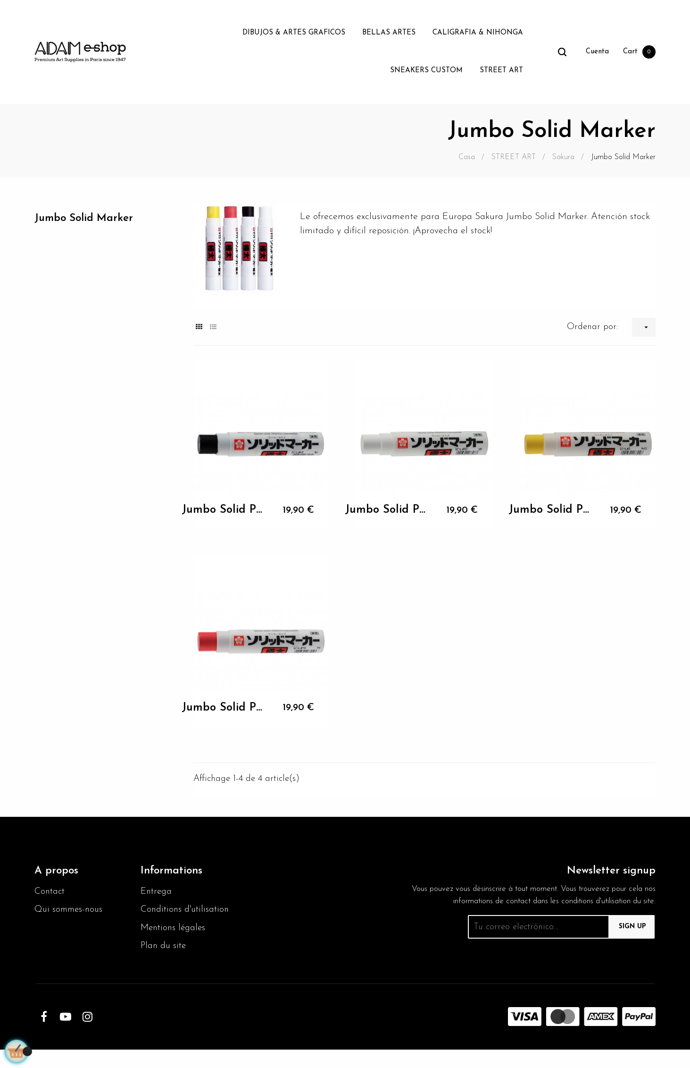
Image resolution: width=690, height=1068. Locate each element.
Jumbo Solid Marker (87, 218)
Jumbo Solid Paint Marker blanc (385, 510)
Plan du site (165, 964)
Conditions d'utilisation (164, 919)
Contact (50, 893)
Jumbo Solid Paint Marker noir (222, 510)
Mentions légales (175, 945)
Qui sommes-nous (70, 912)
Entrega (157, 893)
